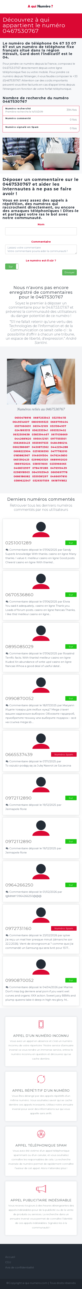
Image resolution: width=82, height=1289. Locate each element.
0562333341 (40, 430)
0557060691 (22, 426)
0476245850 (58, 455)
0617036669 (59, 434)
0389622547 (22, 480)
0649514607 (21, 421)
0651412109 (40, 426)
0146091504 (40, 455)
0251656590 (41, 451)
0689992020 (58, 459)
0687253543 (41, 417)
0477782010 (59, 451)
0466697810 (58, 476)
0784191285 (40, 468)
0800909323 (39, 421)
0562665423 (21, 442)
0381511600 (40, 463)
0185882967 (22, 455)
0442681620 (22, 438)
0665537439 (19, 754)
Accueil (10, 1257)
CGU (8, 1262)
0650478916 (23, 417)
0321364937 (58, 426)
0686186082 (22, 476)
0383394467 (40, 434)
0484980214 (58, 442)
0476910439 (58, 468)
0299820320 (39, 459)
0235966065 (58, 463)
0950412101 (40, 438)
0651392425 (21, 459)
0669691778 (59, 472)
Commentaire (41, 241)
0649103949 (40, 472)
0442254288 (59, 447)
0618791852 (59, 480)
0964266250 (19, 885)
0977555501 (58, 438)
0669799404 (59, 421)
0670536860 (19, 594)
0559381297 (40, 476)
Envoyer (69, 272)
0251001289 (18, 542)
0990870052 (19, 698)
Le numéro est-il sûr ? (41, 260)
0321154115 (59, 417)
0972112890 (18, 798)
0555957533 (40, 442)
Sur (11, 266)
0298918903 (21, 472)
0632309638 (21, 434)
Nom (41, 224)
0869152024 (22, 463)
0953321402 (58, 430)
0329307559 (41, 480)
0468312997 (22, 468)
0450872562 (40, 447)
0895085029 (19, 646)
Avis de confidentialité (19, 1267)
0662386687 (21, 447)
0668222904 (22, 451)
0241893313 (22, 430)
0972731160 (18, 928)
